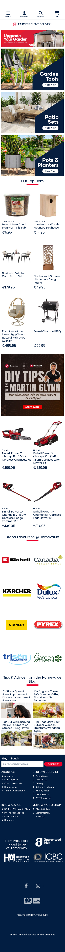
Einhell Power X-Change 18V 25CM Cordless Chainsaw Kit (16, 456)
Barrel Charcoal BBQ (47, 331)
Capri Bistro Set (12, 276)
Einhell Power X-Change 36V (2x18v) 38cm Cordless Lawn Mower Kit (46, 458)
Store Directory (41, 812)
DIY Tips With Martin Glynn (16, 809)
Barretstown (9, 787)
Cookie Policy (41, 794)
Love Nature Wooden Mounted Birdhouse (47, 226)
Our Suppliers (10, 779)
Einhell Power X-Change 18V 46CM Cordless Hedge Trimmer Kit (14, 516)
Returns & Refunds (43, 787)
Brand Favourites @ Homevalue (32, 537)
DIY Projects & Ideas (13, 812)
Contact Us (40, 779)
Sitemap (38, 816)
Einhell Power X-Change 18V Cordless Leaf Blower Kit (47, 515)
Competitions (10, 816)
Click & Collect (41, 809)
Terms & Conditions (13, 790)
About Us (7, 776)
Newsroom (8, 820)
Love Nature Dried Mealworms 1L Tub (14, 226)
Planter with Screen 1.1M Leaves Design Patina (47, 279)
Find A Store (40, 776)
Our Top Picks (32, 181)
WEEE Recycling (42, 798)
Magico (22, 934)
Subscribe (53, 764)
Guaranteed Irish (12, 783)
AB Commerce (47, 934)
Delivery (38, 783)
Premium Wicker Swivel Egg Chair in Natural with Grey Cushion (14, 336)
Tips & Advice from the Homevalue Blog (32, 679)
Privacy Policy (41, 790)
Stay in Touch (10, 758)
